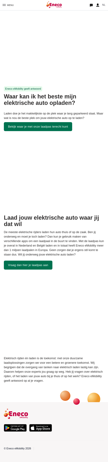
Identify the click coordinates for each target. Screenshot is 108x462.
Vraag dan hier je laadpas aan (28, 265)
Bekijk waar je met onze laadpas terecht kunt (38, 126)
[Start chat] (91, 5)
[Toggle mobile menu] (8, 5)
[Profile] (98, 5)
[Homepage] (54, 5)
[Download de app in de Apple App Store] (40, 428)
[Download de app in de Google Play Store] (15, 428)
